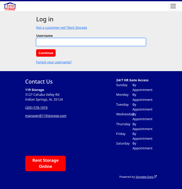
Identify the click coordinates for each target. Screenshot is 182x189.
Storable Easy (146, 177)
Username (44, 35)
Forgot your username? (54, 62)
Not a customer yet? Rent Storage (61, 27)
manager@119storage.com (45, 115)
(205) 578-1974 (36, 107)
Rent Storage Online (45, 163)
